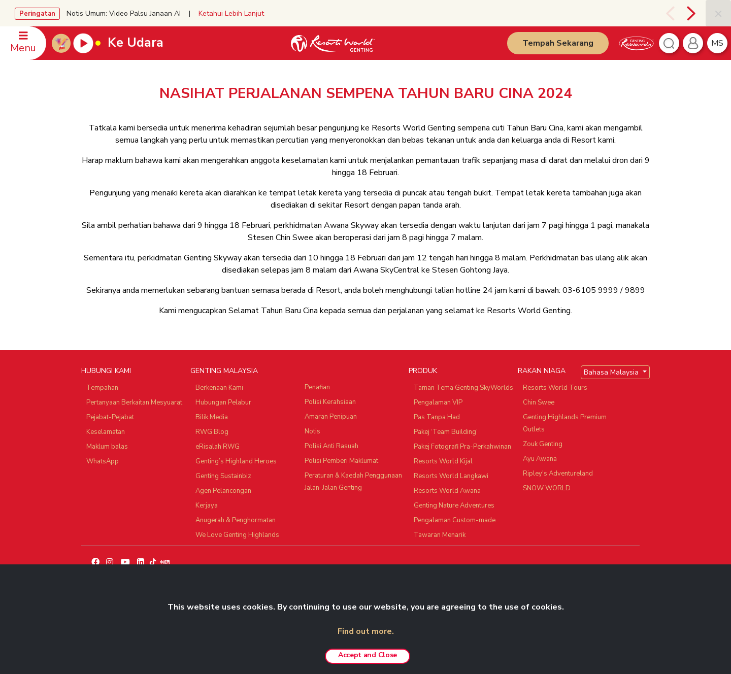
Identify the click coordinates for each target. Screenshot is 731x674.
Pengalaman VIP (438, 402)
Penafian (317, 387)
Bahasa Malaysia (612, 372)
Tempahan (102, 387)
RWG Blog (211, 431)
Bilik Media (211, 417)
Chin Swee (538, 402)
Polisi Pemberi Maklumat (341, 460)
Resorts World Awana (447, 490)
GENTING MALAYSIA (224, 371)
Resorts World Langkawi (451, 476)
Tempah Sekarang (557, 43)
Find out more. (366, 631)
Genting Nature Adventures (454, 505)
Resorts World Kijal (443, 461)
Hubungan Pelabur (223, 402)
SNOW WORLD (547, 488)
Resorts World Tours (555, 387)
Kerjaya (206, 505)
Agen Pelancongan (223, 490)
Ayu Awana (540, 458)
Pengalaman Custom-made (454, 520)
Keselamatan (105, 431)
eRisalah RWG (217, 446)
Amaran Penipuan (331, 416)
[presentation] (669, 13)
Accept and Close (367, 655)
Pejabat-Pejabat (110, 417)
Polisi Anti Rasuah (331, 446)
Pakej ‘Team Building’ (446, 431)
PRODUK (423, 371)
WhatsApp (102, 461)
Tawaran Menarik (440, 535)
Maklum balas (107, 446)
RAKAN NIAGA (542, 371)
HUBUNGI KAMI (106, 371)
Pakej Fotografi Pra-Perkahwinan (462, 446)
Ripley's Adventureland (558, 473)
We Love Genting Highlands (237, 535)
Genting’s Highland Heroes (236, 461)
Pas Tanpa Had (437, 417)
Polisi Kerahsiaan (330, 402)
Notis (312, 431)
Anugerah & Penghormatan (235, 520)
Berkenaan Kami (219, 387)
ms (717, 43)
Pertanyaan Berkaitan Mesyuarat (134, 402)
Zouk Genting (542, 444)
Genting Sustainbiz (223, 476)
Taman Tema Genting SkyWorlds (463, 387)
